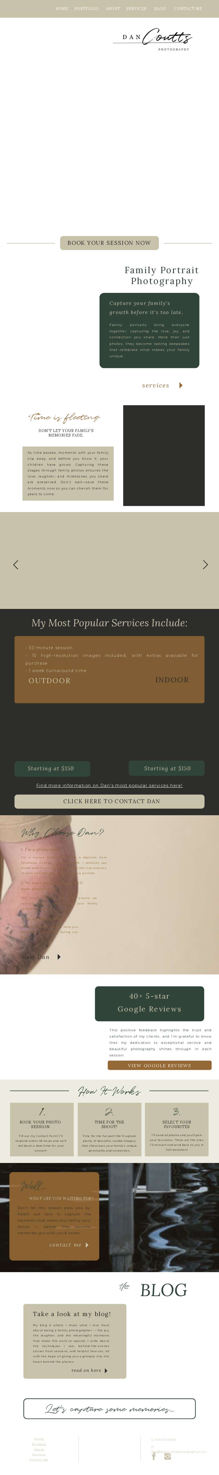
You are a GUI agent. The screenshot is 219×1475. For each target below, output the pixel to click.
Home (39, 1439)
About (39, 1449)
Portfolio (39, 1444)
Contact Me (38, 1460)
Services (39, 1454)
